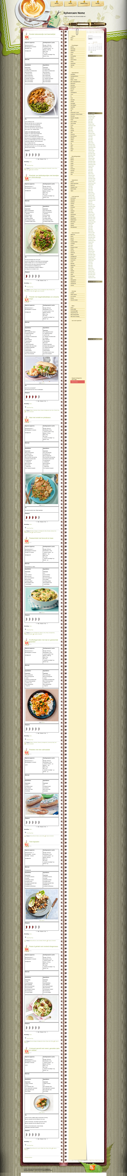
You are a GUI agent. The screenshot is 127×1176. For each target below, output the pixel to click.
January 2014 (91, 252)
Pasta (47, 632)
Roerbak (50, 289)
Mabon (72, 57)
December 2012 (91, 273)
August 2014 (91, 242)
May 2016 (90, 211)
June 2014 (90, 245)
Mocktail (72, 263)
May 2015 (90, 228)
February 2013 (91, 269)
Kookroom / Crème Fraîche (76, 114)
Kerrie (72, 108)
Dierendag (73, 48)
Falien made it (74, 294)
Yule (71, 67)
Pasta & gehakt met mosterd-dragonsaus (43, 946)
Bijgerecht (73, 234)
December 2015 (91, 217)
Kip (50, 410)
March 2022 (90, 149)
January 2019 (91, 176)
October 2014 (91, 238)
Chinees (72, 203)
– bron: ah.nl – (42, 815)
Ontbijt (41, 1148)
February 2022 (91, 150)
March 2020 (90, 156)
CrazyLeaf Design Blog (47, 1170)
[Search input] (78, 381)
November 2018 (91, 180)
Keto (72, 39)
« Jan (91, 51)
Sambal (40, 940)
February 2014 (91, 251)
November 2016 (91, 206)
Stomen (70, 3)
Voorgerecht (73, 283)
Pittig (72, 269)
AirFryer (57, 3)
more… (30, 161)
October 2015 (91, 220)
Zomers (30, 634)
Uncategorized (51, 632)
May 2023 (90, 139)
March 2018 (90, 192)
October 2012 (91, 276)
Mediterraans (73, 219)
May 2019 (90, 170)
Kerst (72, 54)
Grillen (72, 163)
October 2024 (91, 124)
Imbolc (72, 52)
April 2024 (90, 130)
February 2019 (91, 175)
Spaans (72, 225)
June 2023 (90, 138)
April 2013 (90, 266)
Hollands (72, 210)
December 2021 (91, 153)
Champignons (74, 92)
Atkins (72, 37)
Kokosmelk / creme (50, 168)
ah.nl (43, 116)
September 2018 (91, 183)
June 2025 (90, 119)
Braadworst (73, 87)
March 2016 (90, 212)
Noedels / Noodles (75, 117)
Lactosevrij (50, 742)
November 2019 (91, 162)
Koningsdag (73, 56)
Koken (37, 835)
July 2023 (90, 136)
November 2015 (91, 218)
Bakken (31, 410)
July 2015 (90, 225)
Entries (73, 309)
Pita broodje (73, 123)
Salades (72, 270)
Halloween (73, 50)
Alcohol (72, 78)
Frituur (72, 161)
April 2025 (90, 122)
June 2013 (90, 263)
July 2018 (90, 186)
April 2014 (90, 248)
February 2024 (91, 133)
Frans (72, 209)
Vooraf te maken (74, 300)
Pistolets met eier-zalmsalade (39, 750)
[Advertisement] (77, 348)
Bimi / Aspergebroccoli (75, 81)
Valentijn (72, 65)
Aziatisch (32, 289)
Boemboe (32, 168)
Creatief (72, 292)
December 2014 (91, 235)
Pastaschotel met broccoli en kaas (41, 538)
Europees (73, 207)
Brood (39, 410)
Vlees (28, 169)
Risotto (72, 128)
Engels (72, 205)
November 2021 (91, 155)
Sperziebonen (27, 291)
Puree (72, 125)
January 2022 (91, 152)
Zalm (43, 835)
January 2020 (91, 159)
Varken (72, 141)
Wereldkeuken (74, 227)
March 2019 (90, 173)
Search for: (90, 35)
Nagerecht (73, 265)
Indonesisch (73, 214)
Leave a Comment (34, 169)
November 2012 (91, 274)
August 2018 (91, 184)
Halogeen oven (74, 187)
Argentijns (73, 199)
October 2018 (91, 181)
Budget (35, 289)
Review (72, 298)
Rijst (25, 169)
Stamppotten (73, 279)
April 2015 (90, 229)
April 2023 (90, 141)
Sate (72, 132)
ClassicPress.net (74, 312)
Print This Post (30, 165)
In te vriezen (73, 296)
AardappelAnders (74, 76)
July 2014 (90, 243)
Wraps (72, 148)
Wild (71, 146)
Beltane (72, 47)
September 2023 (91, 135)
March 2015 (90, 231)
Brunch (34, 835)
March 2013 (90, 268)
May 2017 (90, 203)
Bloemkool (73, 83)
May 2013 (90, 265)
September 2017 (91, 200)
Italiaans (41, 632)
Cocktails (73, 243)
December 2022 (91, 145)
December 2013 (91, 254)
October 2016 (91, 207)
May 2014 (90, 246)
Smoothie (73, 276)
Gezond (38, 289)
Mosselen (73, 116)
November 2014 (91, 237)
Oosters (72, 223)
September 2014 (91, 240)
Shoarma (44, 940)
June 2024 (90, 127)
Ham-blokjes (73, 105)
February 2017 (91, 204)
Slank (72, 274)
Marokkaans (73, 218)
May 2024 (90, 128)
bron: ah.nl (41, 1112)
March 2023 (90, 142)
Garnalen (35, 742)
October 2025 (91, 117)
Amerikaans (73, 198)
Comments (74, 311)
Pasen (47, 1148)
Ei (36, 1148)
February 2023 (91, 144)
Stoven (72, 172)
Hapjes (72, 254)
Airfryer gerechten (74, 183)
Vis (71, 143)
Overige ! (98, 3)
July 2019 (90, 167)
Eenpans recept (37, 168)
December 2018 (91, 178)
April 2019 (90, 172)
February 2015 (91, 232)
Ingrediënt (73, 107)
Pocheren (73, 168)
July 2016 (90, 209)
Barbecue (73, 185)
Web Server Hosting (75, 316)
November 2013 (91, 256)
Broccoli (31, 632)
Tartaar (72, 139)
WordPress (47, 1169)
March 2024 (90, 131)
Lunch (40, 835)
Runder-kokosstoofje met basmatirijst (42, 34)
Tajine (72, 190)
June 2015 (90, 226)
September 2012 (91, 277)
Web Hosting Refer (75, 314)
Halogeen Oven (83, 3)
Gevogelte (73, 103)
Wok (34, 291)
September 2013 (91, 259)
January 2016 (91, 215)
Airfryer (72, 158)
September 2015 (91, 221)
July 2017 (90, 201)
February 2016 (91, 214)
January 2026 (91, 114)
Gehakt (42, 410)
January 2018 (91, 195)
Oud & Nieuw (73, 59)
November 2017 (91, 198)
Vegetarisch (26, 532)
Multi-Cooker (73, 188)
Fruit (72, 97)
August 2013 (91, 260)
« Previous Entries (28, 1157)
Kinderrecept (73, 258)
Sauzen (72, 272)
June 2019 (90, 169)
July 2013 (90, 262)
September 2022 (91, 147)
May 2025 (90, 121)
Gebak (72, 249)
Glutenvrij (39, 742)
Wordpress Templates (28, 1170)
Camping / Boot (74, 241)
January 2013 (91, 271)
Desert (72, 245)
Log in (72, 307)
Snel (54, 289)
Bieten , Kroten (74, 79)
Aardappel (73, 74)
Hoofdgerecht (43, 168)
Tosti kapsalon (34, 842)
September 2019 (91, 164)
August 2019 (91, 166)
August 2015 (91, 223)
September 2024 (91, 125)
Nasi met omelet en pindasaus (40, 417)
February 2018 (91, 193)
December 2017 (91, 197)
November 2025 (91, 116)
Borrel (72, 236)
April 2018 (90, 190)
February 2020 (91, 158)
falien (30, 38)
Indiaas (72, 212)
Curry (72, 94)
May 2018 (90, 189)
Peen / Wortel (54, 410)
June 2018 (90, 187)
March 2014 (90, 249)
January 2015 (91, 234)
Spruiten (72, 137)
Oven (56, 168)
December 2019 (91, 161)
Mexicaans (73, 221)
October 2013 (91, 257)
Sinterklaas (73, 63)
